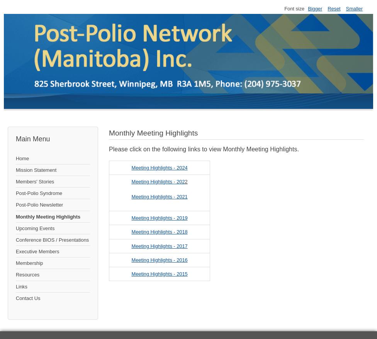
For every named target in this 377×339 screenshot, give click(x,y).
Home (22, 158)
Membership (29, 263)
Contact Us (28, 298)
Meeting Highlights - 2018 (160, 232)
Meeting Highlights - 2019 (160, 218)
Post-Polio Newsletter (39, 205)
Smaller (354, 9)
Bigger (315, 9)
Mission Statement (36, 170)
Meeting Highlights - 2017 (160, 246)
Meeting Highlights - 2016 (160, 260)
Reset (334, 9)
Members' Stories (35, 182)
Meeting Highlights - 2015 (160, 274)
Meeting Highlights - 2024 (160, 168)
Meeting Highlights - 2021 (160, 197)
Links (21, 287)
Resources (27, 275)
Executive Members (37, 251)
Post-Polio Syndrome (39, 193)
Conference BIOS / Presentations (52, 240)
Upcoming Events (35, 228)
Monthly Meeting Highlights (48, 217)
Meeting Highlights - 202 (158, 182)
